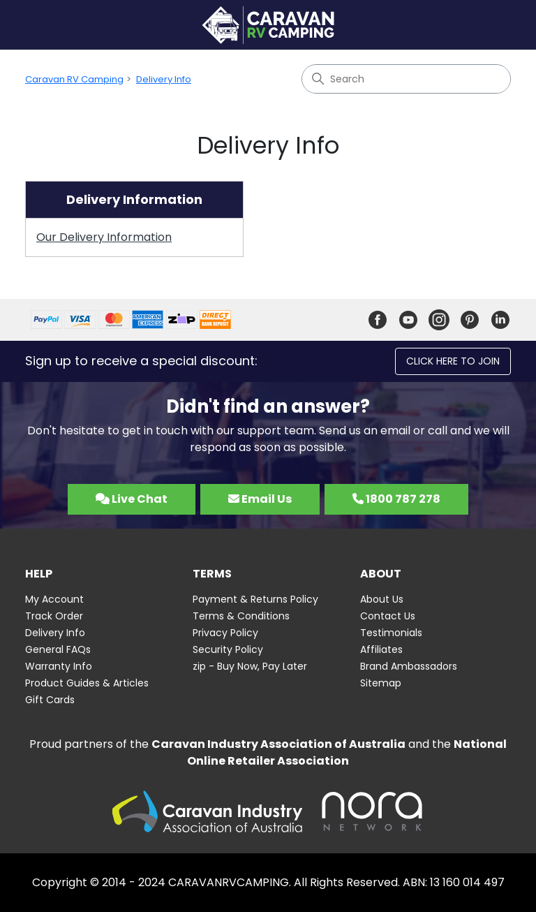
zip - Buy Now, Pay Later (250, 666)
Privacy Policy (225, 633)
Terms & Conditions (241, 616)
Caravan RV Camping (74, 79)
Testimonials (391, 633)
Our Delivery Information (104, 237)
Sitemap (380, 683)
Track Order (54, 616)
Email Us (260, 499)
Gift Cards (50, 700)
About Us (381, 599)
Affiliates (381, 649)
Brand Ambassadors (408, 666)
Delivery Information (134, 199)
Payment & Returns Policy (255, 599)
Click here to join (453, 361)
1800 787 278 (396, 499)
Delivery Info (163, 79)
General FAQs (58, 649)
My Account (54, 599)
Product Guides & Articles (87, 683)
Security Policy (228, 649)
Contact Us (387, 616)
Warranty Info (58, 666)
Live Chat (132, 499)
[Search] (406, 79)
